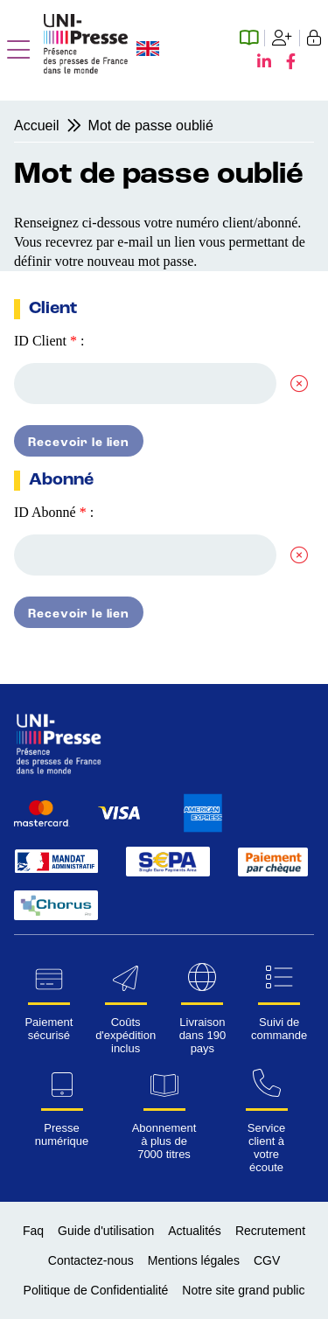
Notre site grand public (243, 1290)
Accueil (36, 125)
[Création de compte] (282, 38)
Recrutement (270, 1231)
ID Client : (49, 340)
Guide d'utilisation (106, 1231)
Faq (33, 1231)
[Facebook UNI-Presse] (291, 62)
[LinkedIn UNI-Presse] (268, 62)
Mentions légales (194, 1260)
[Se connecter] (310, 38)
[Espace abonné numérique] (252, 38)
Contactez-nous (91, 1260)
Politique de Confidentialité (96, 1290)
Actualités (194, 1231)
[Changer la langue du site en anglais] (147, 50)
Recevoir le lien (78, 442)
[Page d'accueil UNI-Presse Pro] (86, 68)
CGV (267, 1260)
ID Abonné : (54, 512)
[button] (18, 51)
